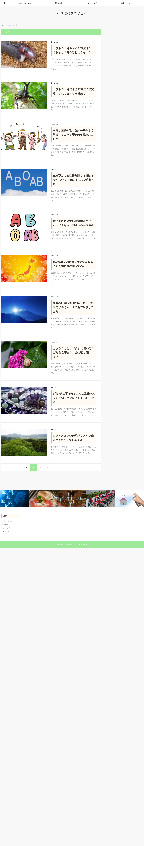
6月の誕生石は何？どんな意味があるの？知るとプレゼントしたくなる (74, 397)
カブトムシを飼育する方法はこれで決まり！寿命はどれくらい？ (73, 50)
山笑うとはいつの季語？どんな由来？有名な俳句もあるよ (73, 437)
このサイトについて (24, 3)
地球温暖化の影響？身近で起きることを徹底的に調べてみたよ (73, 264)
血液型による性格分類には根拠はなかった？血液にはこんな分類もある (73, 179)
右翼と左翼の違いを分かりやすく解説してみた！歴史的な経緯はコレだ (73, 134)
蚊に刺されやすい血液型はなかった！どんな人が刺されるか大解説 (73, 223)
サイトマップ (92, 3)
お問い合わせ (125, 3)
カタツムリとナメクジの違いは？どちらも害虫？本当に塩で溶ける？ (73, 352)
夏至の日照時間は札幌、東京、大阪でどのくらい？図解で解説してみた (73, 307)
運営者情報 (58, 3)
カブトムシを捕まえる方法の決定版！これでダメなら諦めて (73, 91)
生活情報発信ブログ (72, 13)
